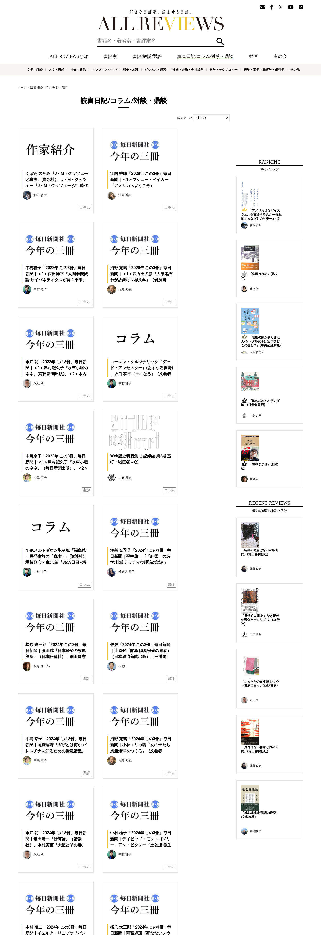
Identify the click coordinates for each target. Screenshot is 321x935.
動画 (253, 56)
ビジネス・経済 (155, 69)
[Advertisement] (80, 798)
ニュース (96, 906)
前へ (85, 742)
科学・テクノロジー (224, 69)
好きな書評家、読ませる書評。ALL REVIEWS (160, 20)
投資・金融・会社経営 (188, 69)
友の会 (280, 56)
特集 (162, 899)
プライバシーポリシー (172, 906)
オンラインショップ (117, 906)
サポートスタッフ (144, 906)
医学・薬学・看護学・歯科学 (264, 69)
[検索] (160, 40)
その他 (295, 69)
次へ (161, 742)
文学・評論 (35, 69)
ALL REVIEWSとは (69, 56)
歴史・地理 (130, 69)
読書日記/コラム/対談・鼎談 (205, 56)
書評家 (110, 56)
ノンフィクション (104, 69)
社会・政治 (78, 69)
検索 (220, 41)
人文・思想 (56, 69)
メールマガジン (190, 899)
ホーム (22, 87)
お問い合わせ (198, 906)
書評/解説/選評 (147, 56)
